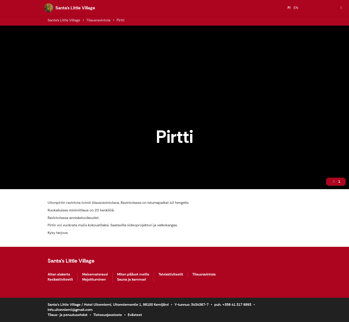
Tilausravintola (98, 20)
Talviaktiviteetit (170, 274)
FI (289, 7)
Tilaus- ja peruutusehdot (67, 314)
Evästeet (135, 314)
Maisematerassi (95, 274)
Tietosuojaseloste (107, 314)
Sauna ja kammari (131, 279)
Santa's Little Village (64, 20)
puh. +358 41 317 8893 (232, 304)
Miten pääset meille (133, 274)
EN (296, 7)
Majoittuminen (94, 279)
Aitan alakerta (59, 274)
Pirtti (120, 20)
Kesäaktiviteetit (60, 279)
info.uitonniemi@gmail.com (70, 309)
